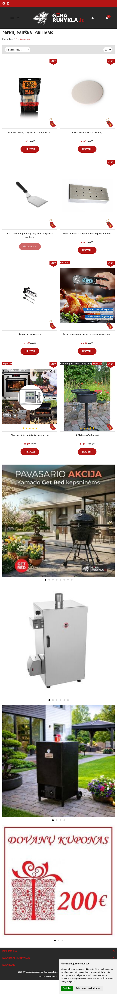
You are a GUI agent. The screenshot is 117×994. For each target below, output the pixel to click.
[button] (45, 579)
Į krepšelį (30, 149)
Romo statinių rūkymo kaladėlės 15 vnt (30, 132)
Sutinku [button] (67, 988)
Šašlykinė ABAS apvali (87, 435)
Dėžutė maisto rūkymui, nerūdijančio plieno (87, 233)
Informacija (9, 950)
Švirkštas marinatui (30, 334)
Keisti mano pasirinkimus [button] (87, 988)
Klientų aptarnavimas (16, 957)
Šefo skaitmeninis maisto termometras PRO (87, 334)
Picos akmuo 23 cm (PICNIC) (87, 132)
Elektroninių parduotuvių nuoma (51, 976)
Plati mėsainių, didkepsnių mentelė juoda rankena (30, 235)
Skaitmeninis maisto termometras (30, 435)
